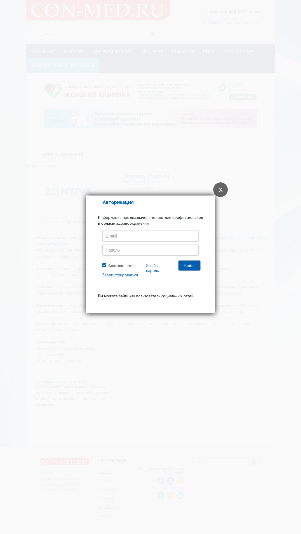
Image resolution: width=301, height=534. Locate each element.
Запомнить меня (122, 265)
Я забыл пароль (153, 268)
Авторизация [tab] (118, 202)
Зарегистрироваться (120, 275)
